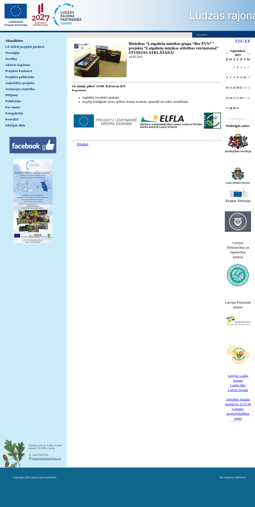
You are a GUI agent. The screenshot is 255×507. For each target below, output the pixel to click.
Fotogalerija (14, 113)
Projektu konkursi (18, 71)
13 (227, 87)
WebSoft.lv (241, 477)
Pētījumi (11, 95)
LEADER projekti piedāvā (24, 47)
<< (227, 54)
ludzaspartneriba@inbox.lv (46, 458)
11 (244, 77)
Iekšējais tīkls (15, 125)
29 (234, 108)
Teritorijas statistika (20, 89)
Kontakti (11, 119)
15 (234, 87)
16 (237, 87)
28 (230, 108)
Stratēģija (12, 53)
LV (248, 41)
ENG (239, 41)
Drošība (11, 59)
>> (248, 54)
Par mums (12, 107)
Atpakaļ (82, 144)
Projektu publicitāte (19, 77)
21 (230, 97)
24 (241, 97)
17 (241, 87)
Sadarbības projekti (19, 83)
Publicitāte (13, 101)
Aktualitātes (14, 41)
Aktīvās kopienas (17, 65)
